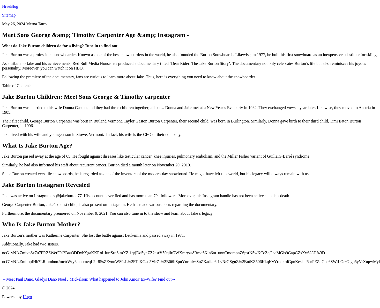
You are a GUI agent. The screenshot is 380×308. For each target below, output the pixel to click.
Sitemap (9, 15)
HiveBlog (10, 6)
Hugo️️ (27, 297)
